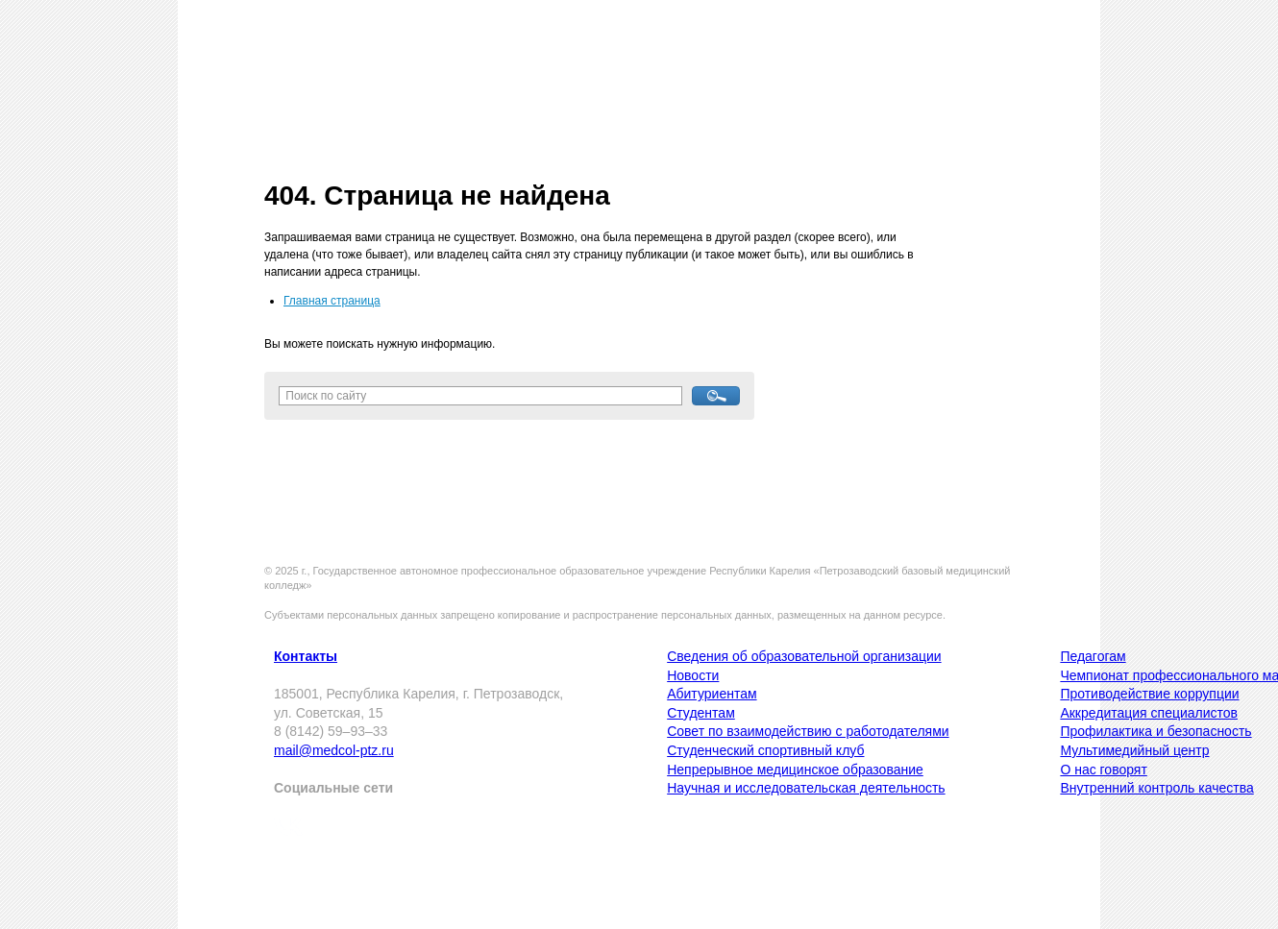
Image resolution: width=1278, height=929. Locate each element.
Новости (693, 675)
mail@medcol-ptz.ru (334, 750)
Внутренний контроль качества (1156, 787)
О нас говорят (1103, 769)
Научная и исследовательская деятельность (806, 787)
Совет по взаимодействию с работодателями (807, 731)
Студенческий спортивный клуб (765, 750)
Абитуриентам (711, 693)
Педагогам (1092, 656)
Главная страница (332, 300)
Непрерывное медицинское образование (795, 769)
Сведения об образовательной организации (804, 656)
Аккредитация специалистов (1149, 713)
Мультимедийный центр (1134, 750)
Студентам (701, 713)
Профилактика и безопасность (1155, 731)
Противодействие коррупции (1149, 693)
